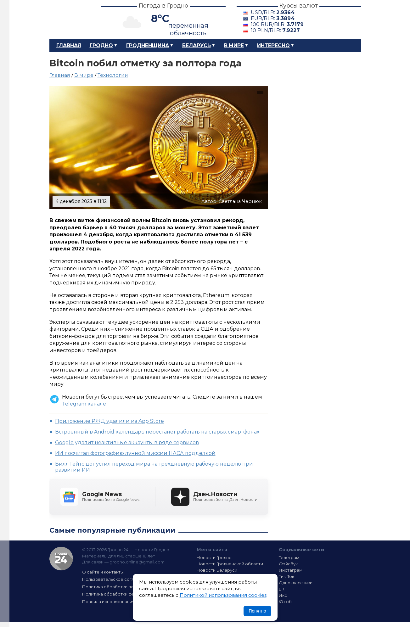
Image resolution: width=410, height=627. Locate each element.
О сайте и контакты (103, 571)
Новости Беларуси (217, 570)
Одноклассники (295, 582)
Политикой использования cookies (223, 595)
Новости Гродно (214, 557)
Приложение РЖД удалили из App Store (109, 421)
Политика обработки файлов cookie (121, 593)
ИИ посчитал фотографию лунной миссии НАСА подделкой (135, 453)
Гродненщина (147, 45)
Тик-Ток (286, 576)
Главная (68, 45)
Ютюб (285, 601)
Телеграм (289, 557)
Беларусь (196, 45)
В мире (234, 45)
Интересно (273, 45)
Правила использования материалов (122, 601)
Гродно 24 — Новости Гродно (61, 558)
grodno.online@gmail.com (137, 561)
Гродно (101, 45)
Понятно (257, 610)
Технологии (113, 75)
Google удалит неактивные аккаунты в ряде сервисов (127, 442)
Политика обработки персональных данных (129, 586)
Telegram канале (84, 404)
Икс (283, 595)
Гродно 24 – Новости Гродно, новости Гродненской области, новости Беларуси (69, 19)
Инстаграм (290, 570)
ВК (281, 588)
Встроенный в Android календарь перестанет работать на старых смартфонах (157, 432)
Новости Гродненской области (230, 563)
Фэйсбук (288, 563)
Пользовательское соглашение (116, 579)
